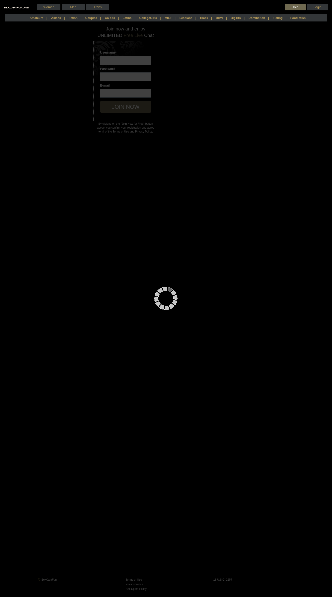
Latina (127, 18)
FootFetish (297, 18)
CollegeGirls (148, 18)
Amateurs (36, 18)
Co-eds (110, 18)
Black (204, 18)
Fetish (73, 18)
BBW (219, 18)
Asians (56, 18)
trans (98, 7)
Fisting (278, 18)
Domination (257, 18)
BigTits (236, 18)
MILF (168, 18)
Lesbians (185, 18)
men (73, 7)
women (48, 7)
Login (317, 7)
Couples (91, 18)
